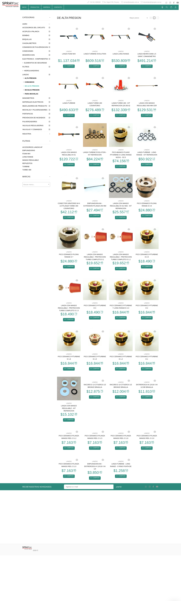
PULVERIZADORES (36, 122)
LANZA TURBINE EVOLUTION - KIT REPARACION (95, 154)
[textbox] (36, 184)
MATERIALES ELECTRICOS (36, 102)
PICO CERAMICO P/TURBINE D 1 (147, 360)
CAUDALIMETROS (36, 43)
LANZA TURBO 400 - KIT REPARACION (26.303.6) (121, 104)
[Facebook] (174, 2)
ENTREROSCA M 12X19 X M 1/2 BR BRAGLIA (146, 388)
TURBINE (25, 166)
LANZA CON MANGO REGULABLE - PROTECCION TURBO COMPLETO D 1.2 (121, 258)
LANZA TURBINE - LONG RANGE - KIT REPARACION (146, 154)
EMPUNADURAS (28, 150)
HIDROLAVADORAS (30, 71)
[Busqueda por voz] (162, 7)
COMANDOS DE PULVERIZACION (36, 47)
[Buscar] (167, 7)
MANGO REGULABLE (30, 160)
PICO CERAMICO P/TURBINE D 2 (147, 308)
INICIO (24, 7)
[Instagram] (170, 2)
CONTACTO (58, 7)
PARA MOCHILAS (30, 94)
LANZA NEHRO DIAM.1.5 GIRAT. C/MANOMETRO (146, 55)
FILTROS (36, 67)
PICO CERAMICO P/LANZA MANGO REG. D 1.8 (121, 440)
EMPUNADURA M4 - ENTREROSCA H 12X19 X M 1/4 (95, 469)
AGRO (36, 24)
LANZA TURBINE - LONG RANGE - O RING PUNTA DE (120, 468)
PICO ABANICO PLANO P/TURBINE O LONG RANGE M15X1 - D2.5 (121, 155)
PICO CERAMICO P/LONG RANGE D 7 (69, 257)
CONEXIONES (36, 51)
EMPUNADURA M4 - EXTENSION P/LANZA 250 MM (94, 205)
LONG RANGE (27, 157)
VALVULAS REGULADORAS (36, 125)
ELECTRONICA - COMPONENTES (36, 59)
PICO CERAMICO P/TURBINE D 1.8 (69, 360)
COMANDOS (28, 82)
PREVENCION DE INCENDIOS (36, 118)
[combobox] (36, 184)
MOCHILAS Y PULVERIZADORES (36, 110)
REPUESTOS (27, 163)
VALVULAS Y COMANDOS (36, 129)
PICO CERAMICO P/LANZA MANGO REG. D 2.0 (147, 440)
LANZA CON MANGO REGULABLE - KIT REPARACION (69, 410)
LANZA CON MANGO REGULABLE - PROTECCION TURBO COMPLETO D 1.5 (69, 309)
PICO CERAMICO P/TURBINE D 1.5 (95, 360)
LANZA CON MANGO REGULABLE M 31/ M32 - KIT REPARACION (121, 206)
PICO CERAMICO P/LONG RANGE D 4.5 (147, 205)
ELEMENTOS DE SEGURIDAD (34, 63)
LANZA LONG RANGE (121, 54)
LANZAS (36, 75)
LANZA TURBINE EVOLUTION (95, 54)
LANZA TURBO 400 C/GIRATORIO (95, 104)
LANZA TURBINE (69, 103)
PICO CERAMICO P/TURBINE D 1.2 (121, 360)
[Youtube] (177, 2)
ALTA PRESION (29, 78)
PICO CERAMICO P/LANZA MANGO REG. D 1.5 (95, 440)
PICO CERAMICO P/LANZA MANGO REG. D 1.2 (69, 440)
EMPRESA (46, 7)
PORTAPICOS (36, 114)
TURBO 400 (26, 170)
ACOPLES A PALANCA (36, 31)
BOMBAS (36, 35)
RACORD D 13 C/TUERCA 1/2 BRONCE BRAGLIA (95, 388)
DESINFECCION (36, 55)
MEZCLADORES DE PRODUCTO (36, 106)
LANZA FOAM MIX (69, 54)
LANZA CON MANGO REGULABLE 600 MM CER (147, 104)
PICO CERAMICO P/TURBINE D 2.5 (147, 257)
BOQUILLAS (36, 39)
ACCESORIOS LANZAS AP (32, 147)
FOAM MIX (26, 154)
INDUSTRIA (36, 134)
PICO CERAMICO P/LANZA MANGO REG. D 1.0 (69, 468)
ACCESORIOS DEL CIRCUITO (36, 28)
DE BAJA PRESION (31, 90)
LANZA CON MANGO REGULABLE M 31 (69, 154)
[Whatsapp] (167, 2)
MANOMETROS (36, 98)
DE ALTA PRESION (31, 86)
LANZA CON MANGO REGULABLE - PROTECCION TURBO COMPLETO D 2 (95, 258)
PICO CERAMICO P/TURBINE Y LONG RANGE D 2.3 (121, 308)
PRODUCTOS (34, 7)
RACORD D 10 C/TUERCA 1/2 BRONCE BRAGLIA (121, 388)
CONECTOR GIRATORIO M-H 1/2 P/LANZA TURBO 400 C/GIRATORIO (69, 206)
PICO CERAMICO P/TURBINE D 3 (95, 308)
